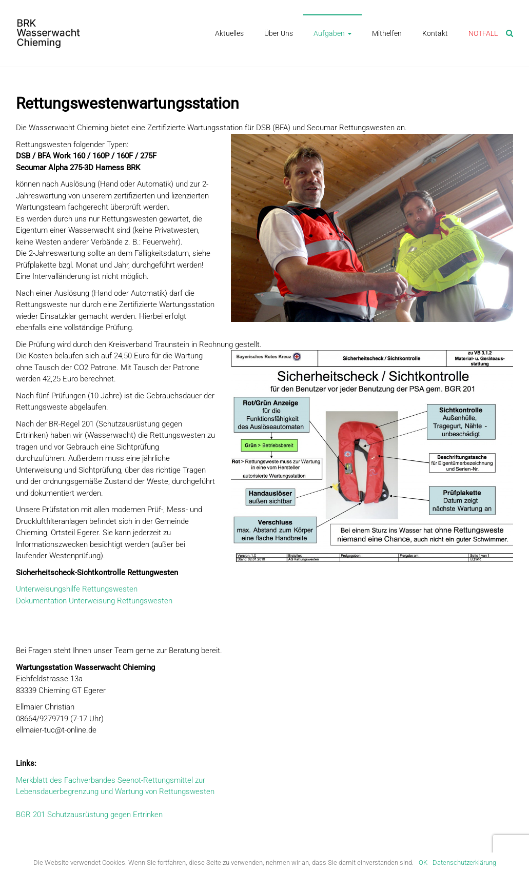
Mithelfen (387, 33)
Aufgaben (329, 33)
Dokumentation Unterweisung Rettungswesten (94, 600)
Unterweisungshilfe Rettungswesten (77, 589)
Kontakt (435, 33)
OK (423, 862)
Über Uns (278, 33)
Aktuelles (229, 33)
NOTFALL (483, 33)
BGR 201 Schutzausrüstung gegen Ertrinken (89, 814)
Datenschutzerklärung (464, 862)
